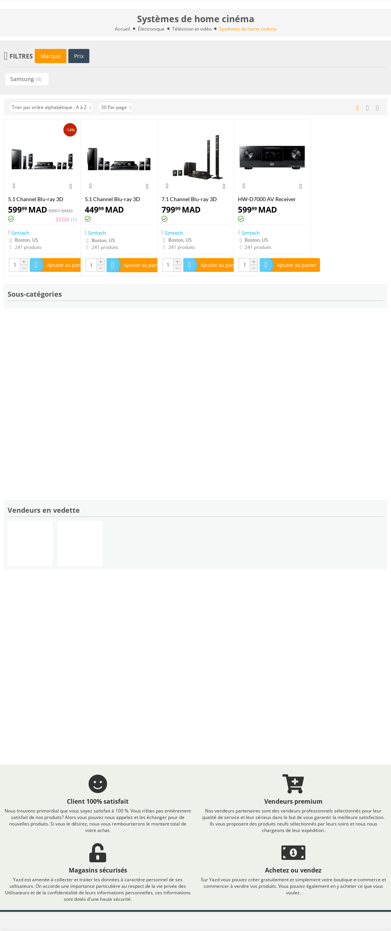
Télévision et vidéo (192, 29)
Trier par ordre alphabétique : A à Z (51, 107)
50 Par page (116, 107)
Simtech (20, 232)
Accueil (122, 29)
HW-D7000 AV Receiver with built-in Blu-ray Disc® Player (270, 199)
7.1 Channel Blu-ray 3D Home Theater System (189, 199)
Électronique (151, 29)
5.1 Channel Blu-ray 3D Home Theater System (35, 199)
